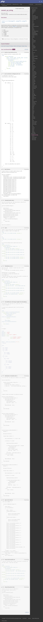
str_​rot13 (33, 82)
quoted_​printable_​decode (35, 57)
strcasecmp (34, 88)
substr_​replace (34, 124)
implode (33, 37)
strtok (33, 115)
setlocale (33, 63)
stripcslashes (34, 95)
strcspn (33, 93)
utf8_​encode (34, 139)
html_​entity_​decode (35, 31)
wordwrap (33, 132)
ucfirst (33, 126)
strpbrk (33, 106)
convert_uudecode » (38, 4)
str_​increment (34, 76)
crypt (33, 21)
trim (32, 125)
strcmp (33, 90)
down (3, 52)
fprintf (33, 25)
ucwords (33, 127)
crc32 (33, 20)
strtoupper (33, 118)
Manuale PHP (3, 4)
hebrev (33, 28)
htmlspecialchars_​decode (35, 35)
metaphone (34, 46)
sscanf (33, 70)
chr (32, 14)
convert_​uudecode (35, 16)
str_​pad (33, 78)
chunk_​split (34, 15)
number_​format (34, 50)
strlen (33, 100)
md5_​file (33, 45)
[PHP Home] (3, 1)
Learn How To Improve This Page (7, 46)
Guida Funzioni (9, 4)
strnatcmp (33, 102)
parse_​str (33, 52)
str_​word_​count (34, 87)
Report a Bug (24, 46)
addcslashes (34, 9)
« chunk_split (31, 4)
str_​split (33, 84)
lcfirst (33, 39)
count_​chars (34, 19)
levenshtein (34, 40)
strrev (33, 109)
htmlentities (34, 32)
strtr (32, 119)
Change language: (18, 8)
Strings (21, 4)
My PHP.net (25, 618)
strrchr (33, 108)
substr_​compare (34, 121)
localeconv (33, 41)
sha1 (32, 64)
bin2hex (33, 12)
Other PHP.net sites (35, 618)
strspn (33, 113)
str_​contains (34, 71)
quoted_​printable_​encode (35, 59)
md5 (32, 44)
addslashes (34, 10)
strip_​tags (33, 94)
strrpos (33, 112)
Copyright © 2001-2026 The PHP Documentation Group (11, 618)
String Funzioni (4, 5)
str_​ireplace (34, 77)
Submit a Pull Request (17, 46)
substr (33, 120)
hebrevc (33, 136)
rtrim (32, 62)
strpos (33, 107)
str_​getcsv (33, 75)
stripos (33, 96)
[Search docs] (40, 2)
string (11, 21)
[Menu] (42, 2)
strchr (33, 89)
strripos (33, 111)
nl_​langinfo (33, 47)
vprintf (33, 130)
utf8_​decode (34, 138)
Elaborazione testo (16, 4)
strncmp (33, 105)
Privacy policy (4, 620)
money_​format (34, 137)
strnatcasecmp (34, 101)
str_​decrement (34, 72)
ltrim (32, 43)
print (32, 53)
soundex (33, 68)
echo (32, 22)
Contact (29, 618)
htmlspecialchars (34, 33)
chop (32, 13)
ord (32, 51)
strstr (33, 114)
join (32, 38)
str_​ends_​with (34, 74)
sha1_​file (33, 65)
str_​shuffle (33, 83)
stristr (33, 99)
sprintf (33, 69)
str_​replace (33, 81)
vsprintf (33, 131)
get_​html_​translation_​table (35, 27)
